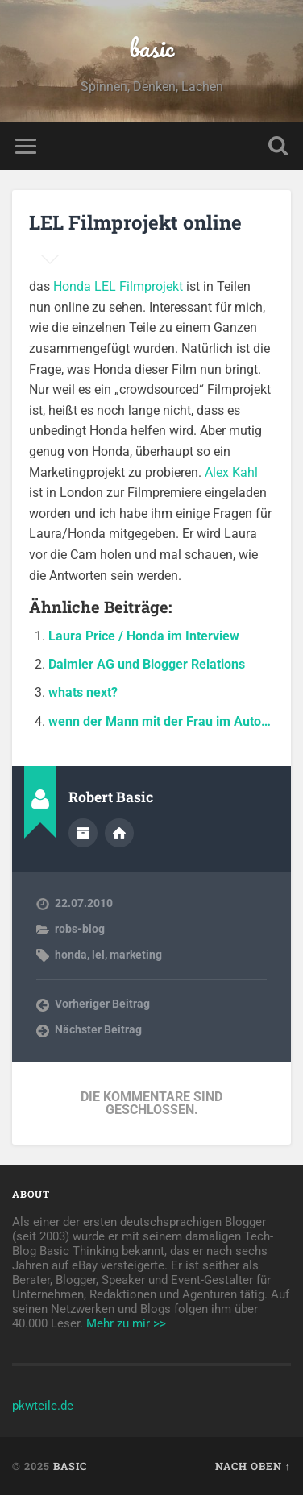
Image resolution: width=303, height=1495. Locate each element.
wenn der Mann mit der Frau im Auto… (159, 721)
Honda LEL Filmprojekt (118, 286)
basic (151, 48)
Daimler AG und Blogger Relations (146, 664)
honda (71, 954)
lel (98, 954)
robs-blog (80, 928)
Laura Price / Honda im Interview (143, 636)
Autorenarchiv (83, 832)
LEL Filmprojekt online (135, 222)
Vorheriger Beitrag (102, 1003)
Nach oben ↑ (253, 1466)
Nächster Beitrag (98, 1029)
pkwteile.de (42, 1405)
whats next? (83, 692)
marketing (136, 954)
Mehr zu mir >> (126, 1323)
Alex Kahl (231, 472)
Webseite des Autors (119, 832)
